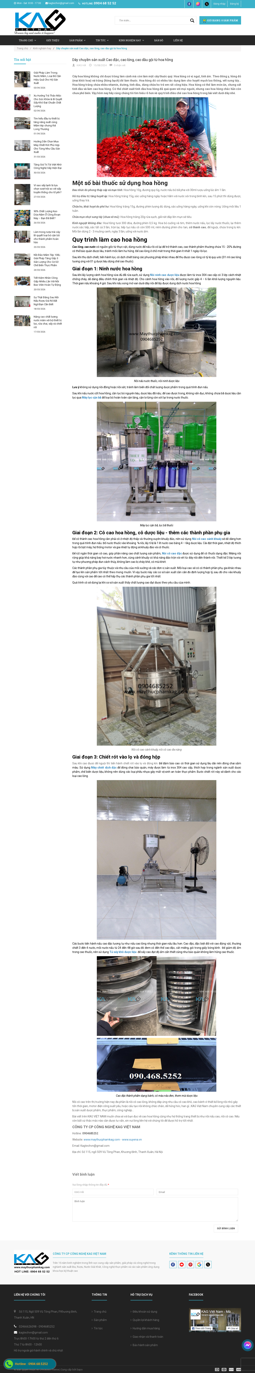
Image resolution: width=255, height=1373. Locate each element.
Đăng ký (234, 3)
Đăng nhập (219, 3)
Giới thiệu (52, 40)
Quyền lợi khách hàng (144, 1320)
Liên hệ (178, 40)
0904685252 (47, 1326)
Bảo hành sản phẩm (144, 1345)
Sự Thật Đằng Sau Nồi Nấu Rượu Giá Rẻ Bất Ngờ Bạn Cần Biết (46, 301)
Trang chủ (99, 1311)
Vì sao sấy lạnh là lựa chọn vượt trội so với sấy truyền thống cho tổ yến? (48, 189)
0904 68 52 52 (105, 3)
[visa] (228, 1369)
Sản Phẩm (77, 40)
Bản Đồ (158, 40)
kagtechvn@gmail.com (59, 3)
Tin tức (102, 40)
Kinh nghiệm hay (131, 40)
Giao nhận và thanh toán (146, 1336)
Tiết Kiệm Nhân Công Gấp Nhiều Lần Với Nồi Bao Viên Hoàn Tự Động (47, 281)
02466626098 (27, 1326)
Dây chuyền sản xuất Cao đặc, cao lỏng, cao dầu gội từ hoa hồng (122, 60)
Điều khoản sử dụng (143, 1311)
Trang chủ (27, 40)
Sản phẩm (99, 1320)
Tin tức (97, 1328)
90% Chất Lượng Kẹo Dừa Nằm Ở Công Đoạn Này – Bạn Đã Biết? (47, 215)
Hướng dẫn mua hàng (145, 1328)
